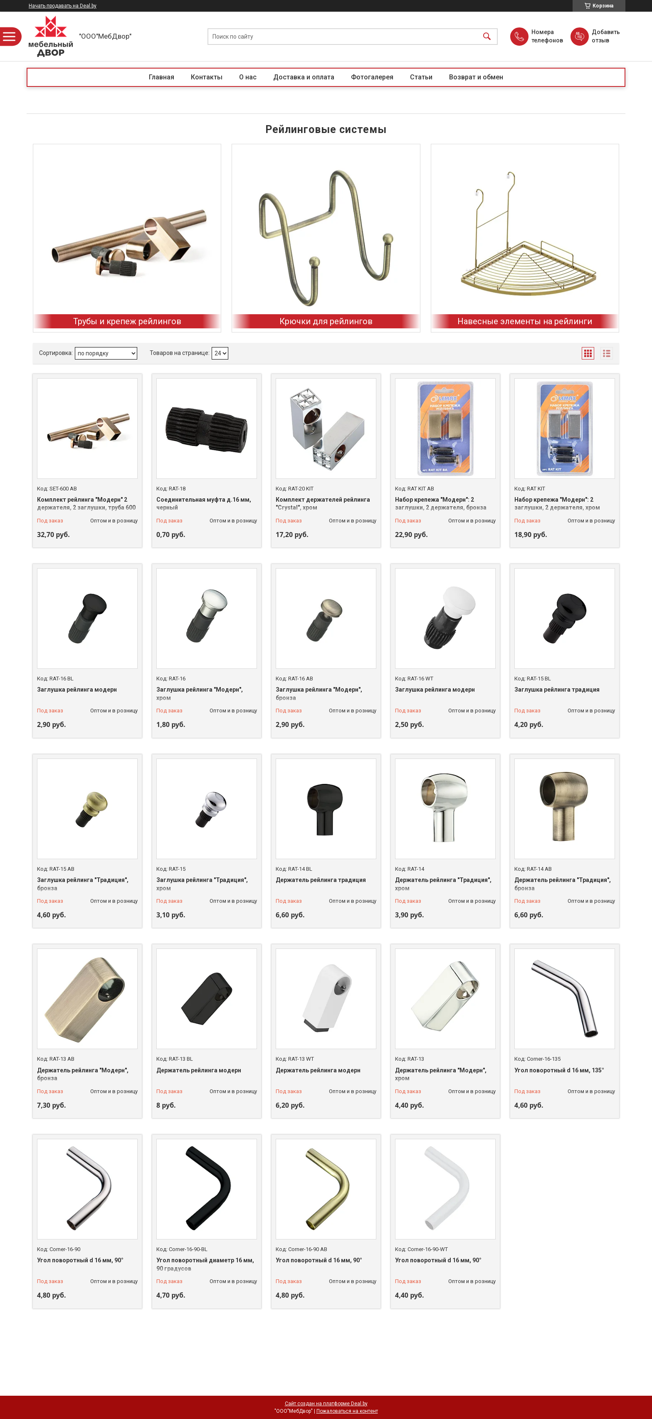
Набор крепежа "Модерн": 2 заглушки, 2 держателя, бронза (441, 503)
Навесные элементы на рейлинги (524, 321)
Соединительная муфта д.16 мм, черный (203, 503)
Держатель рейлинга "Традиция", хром (443, 884)
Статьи (421, 77)
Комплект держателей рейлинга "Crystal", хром (323, 503)
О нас (248, 77)
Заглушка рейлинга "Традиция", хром (202, 884)
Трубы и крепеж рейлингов (127, 321)
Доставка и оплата (303, 77)
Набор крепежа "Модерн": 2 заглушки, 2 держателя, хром (557, 503)
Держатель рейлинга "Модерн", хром (441, 1074)
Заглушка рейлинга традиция (557, 689)
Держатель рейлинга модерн (198, 1070)
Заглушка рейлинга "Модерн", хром (199, 693)
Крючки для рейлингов (326, 321)
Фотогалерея (372, 77)
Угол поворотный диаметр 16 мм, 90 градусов (205, 1264)
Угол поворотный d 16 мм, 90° (80, 1260)
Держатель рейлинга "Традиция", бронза (562, 884)
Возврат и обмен (476, 77)
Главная (161, 77)
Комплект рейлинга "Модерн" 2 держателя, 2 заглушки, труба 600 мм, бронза (86, 507)
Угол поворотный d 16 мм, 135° (559, 1070)
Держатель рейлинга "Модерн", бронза (82, 1074)
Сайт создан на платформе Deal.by (326, 1404)
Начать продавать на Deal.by (62, 6)
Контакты (206, 77)
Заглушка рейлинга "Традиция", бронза (82, 884)
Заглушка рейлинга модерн (77, 689)
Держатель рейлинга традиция (321, 880)
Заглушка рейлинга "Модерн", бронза (319, 693)
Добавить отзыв (605, 36)
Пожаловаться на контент (347, 1411)
